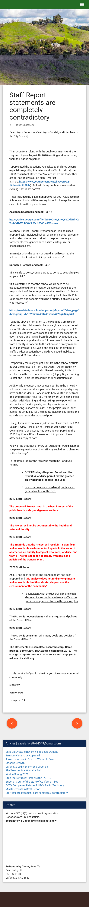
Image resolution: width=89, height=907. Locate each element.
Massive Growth (15, 762)
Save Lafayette (26, 124)
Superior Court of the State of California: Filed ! (32, 781)
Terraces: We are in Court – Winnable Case (30, 759)
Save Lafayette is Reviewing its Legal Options (32, 751)
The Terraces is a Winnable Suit (23, 770)
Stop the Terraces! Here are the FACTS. (28, 777)
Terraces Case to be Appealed (23, 755)
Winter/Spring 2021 (17, 774)
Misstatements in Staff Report (23, 789)
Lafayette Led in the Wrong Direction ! (27, 766)
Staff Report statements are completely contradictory (37, 792)
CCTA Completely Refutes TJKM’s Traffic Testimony (35, 785)
